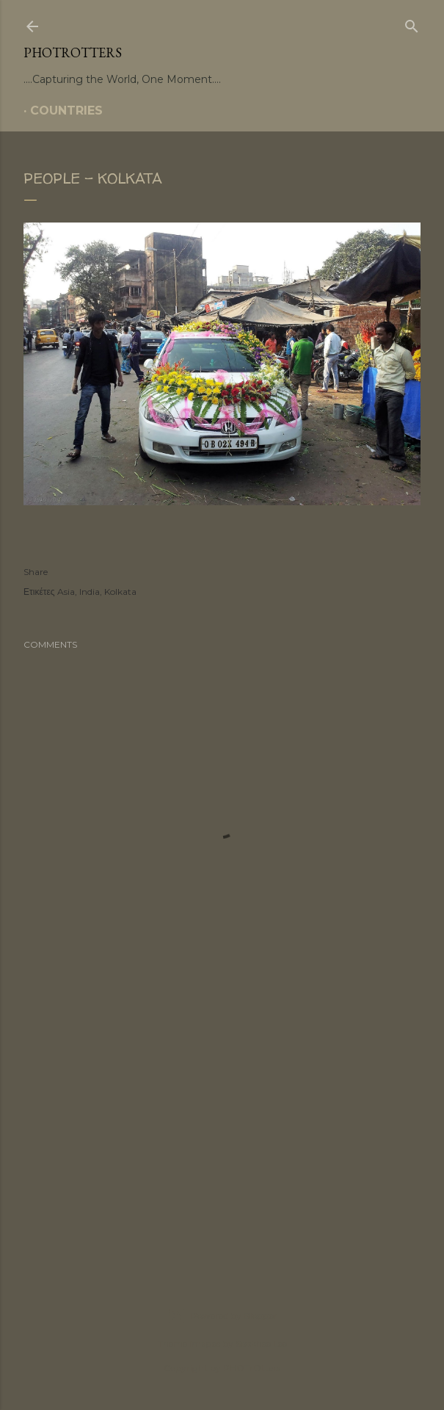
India (89, 591)
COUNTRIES (66, 111)
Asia (66, 591)
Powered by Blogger (222, 1316)
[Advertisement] (222, 1131)
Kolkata (120, 591)
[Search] (412, 23)
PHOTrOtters (72, 52)
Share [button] (35, 571)
